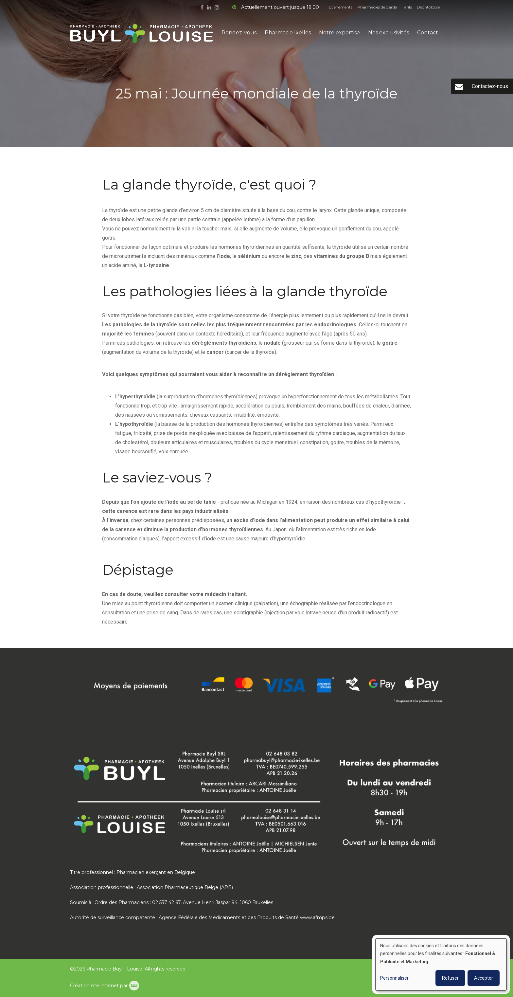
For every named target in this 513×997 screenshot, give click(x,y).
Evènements (340, 7)
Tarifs (407, 7)
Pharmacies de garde (377, 7)
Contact (427, 32)
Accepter (483, 978)
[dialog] (441, 964)
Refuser (450, 978)
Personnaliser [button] (394, 978)
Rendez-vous (238, 32)
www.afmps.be (317, 917)
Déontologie (428, 7)
